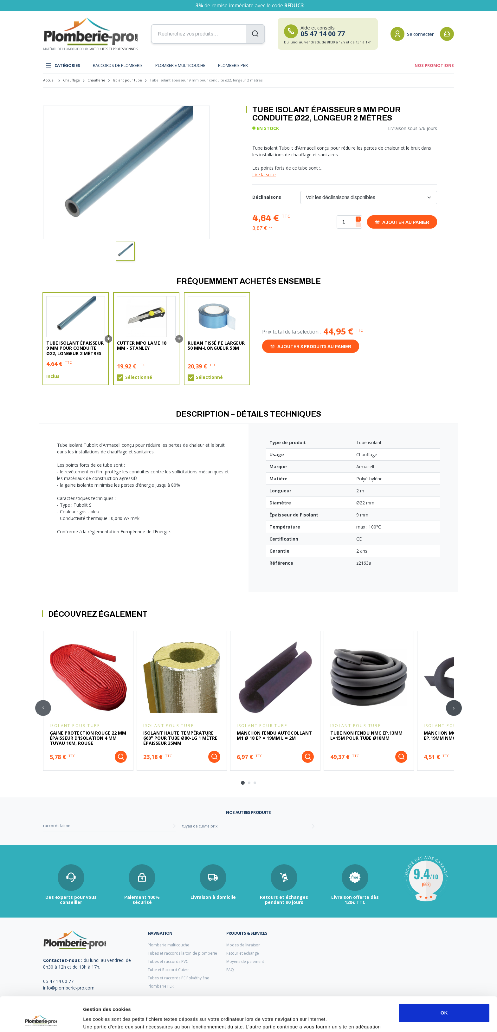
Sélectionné (138, 377)
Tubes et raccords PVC (168, 961)
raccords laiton (56, 825)
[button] (125, 251)
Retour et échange (242, 953)
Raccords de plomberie (118, 65)
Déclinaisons (266, 197)
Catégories (63, 65)
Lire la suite (264, 175)
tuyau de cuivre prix (199, 826)
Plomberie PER (233, 65)
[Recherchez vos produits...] (208, 34)
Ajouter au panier (402, 222)
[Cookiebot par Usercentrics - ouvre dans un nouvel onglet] (41, 1019)
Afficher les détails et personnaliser (124, 1019)
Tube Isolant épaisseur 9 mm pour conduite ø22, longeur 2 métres (75, 348)
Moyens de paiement (245, 961)
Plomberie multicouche (180, 65)
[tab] (243, 783)
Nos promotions (434, 65)
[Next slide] (454, 708)
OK (444, 980)
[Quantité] (349, 222)
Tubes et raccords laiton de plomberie (182, 953)
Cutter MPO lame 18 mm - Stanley (141, 346)
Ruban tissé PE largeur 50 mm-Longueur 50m (216, 346)
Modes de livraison (243, 945)
